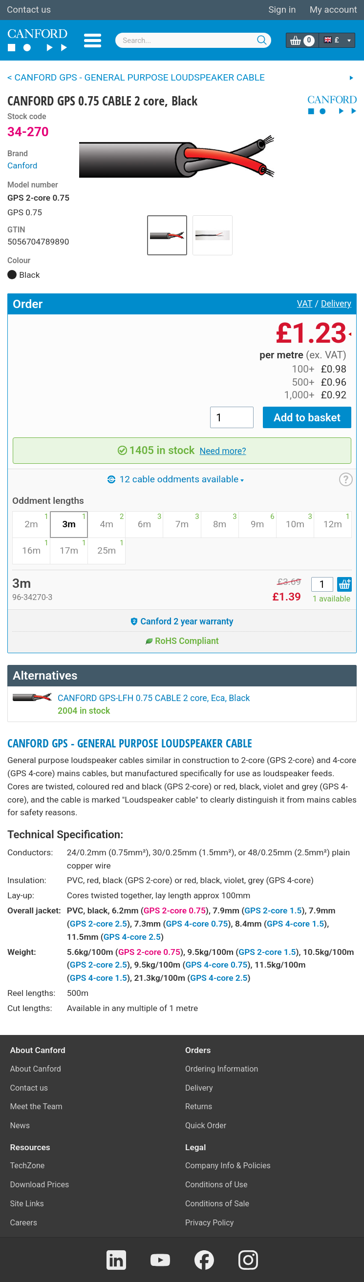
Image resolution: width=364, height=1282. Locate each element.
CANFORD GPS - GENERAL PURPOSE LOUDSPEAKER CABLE (129, 743)
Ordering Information (221, 1069)
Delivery (336, 304)
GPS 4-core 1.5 (295, 924)
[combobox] (193, 40)
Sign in (282, 9)
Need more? (223, 451)
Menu (92, 40)
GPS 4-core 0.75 (197, 924)
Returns (198, 1106)
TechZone (27, 1165)
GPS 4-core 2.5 (132, 937)
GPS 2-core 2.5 (98, 924)
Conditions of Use (216, 1184)
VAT (305, 304)
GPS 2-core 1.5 (272, 910)
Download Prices (39, 1184)
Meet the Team (36, 1106)
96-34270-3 (32, 597)
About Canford (35, 1069)
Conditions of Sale (217, 1203)
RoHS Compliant (182, 641)
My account (333, 9)
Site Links (27, 1203)
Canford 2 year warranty (181, 621)
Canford (22, 165)
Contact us (29, 9)
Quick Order (205, 1125)
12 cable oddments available (175, 479)
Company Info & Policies (228, 1165)
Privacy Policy (209, 1222)
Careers (24, 1222)
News (20, 1125)
